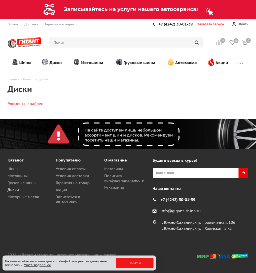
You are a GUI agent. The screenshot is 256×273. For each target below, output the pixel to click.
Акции (61, 190)
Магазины (113, 168)
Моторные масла (23, 196)
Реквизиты (114, 187)
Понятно (134, 263)
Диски (13, 190)
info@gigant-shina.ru (180, 210)
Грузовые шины (22, 182)
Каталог (16, 160)
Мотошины (18, 176)
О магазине (115, 160)
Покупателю (68, 160)
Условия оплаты (71, 168)
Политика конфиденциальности (124, 178)
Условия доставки (72, 176)
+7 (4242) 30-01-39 (175, 24)
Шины (13, 168)
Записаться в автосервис (68, 199)
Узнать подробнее (37, 265)
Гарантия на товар (73, 182)
